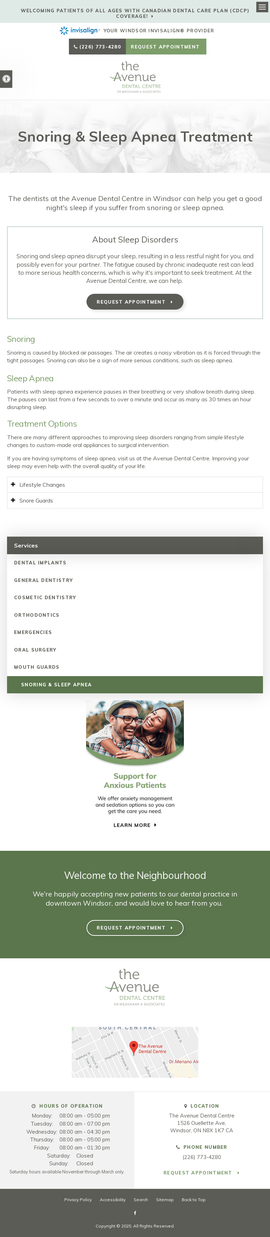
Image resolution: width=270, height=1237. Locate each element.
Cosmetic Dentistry (45, 597)
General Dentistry (43, 580)
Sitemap (165, 1199)
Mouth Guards (37, 667)
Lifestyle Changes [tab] (42, 484)
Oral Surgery (35, 650)
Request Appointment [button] (166, 47)
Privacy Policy (78, 1199)
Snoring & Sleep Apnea (56, 684)
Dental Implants (40, 562)
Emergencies (33, 632)
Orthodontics (37, 615)
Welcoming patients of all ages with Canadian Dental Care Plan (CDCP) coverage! (135, 13)
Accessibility (113, 1199)
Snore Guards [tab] (36, 500)
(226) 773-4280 (100, 47)
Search (141, 1199)
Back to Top (194, 1199)
